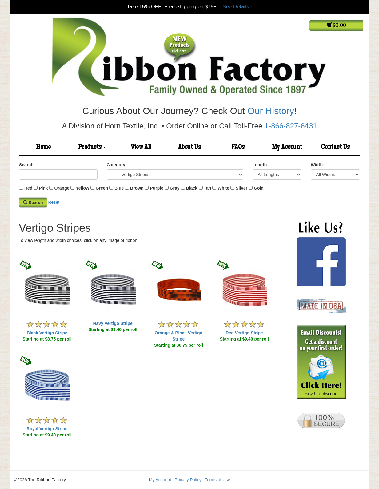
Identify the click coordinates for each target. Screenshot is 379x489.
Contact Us (335, 147)
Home (43, 147)
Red (28, 188)
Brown (137, 188)
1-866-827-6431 (291, 126)
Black (191, 188)
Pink (43, 188)
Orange (61, 188)
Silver (241, 188)
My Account (287, 147)
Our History (270, 111)
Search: (27, 164)
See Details (236, 7)
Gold (259, 188)
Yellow (82, 188)
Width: (317, 164)
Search (33, 202)
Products (92, 147)
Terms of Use (217, 479)
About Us (189, 147)
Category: (117, 164)
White (223, 188)
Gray (175, 188)
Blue (119, 188)
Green (102, 188)
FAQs (238, 147)
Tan (207, 188)
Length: (260, 164)
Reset (53, 202)
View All (141, 147)
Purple (156, 188)
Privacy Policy (188, 479)
